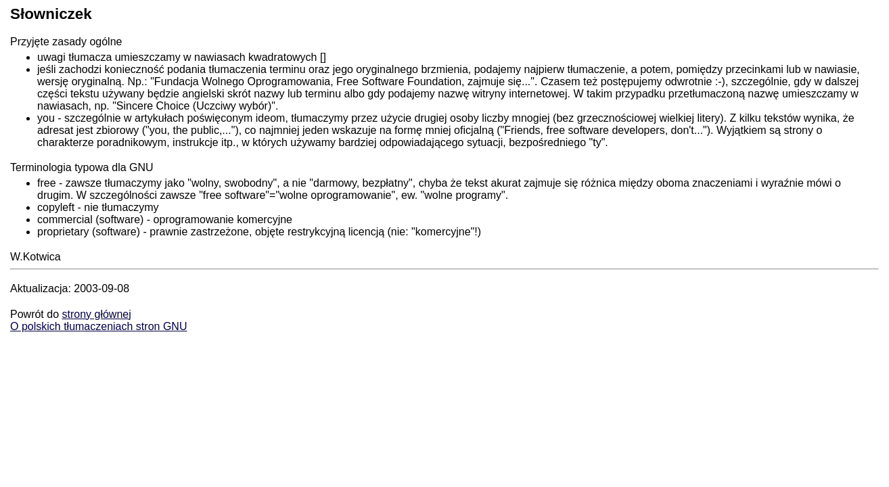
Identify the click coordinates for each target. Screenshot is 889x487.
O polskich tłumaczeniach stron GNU (98, 326)
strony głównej (96, 314)
